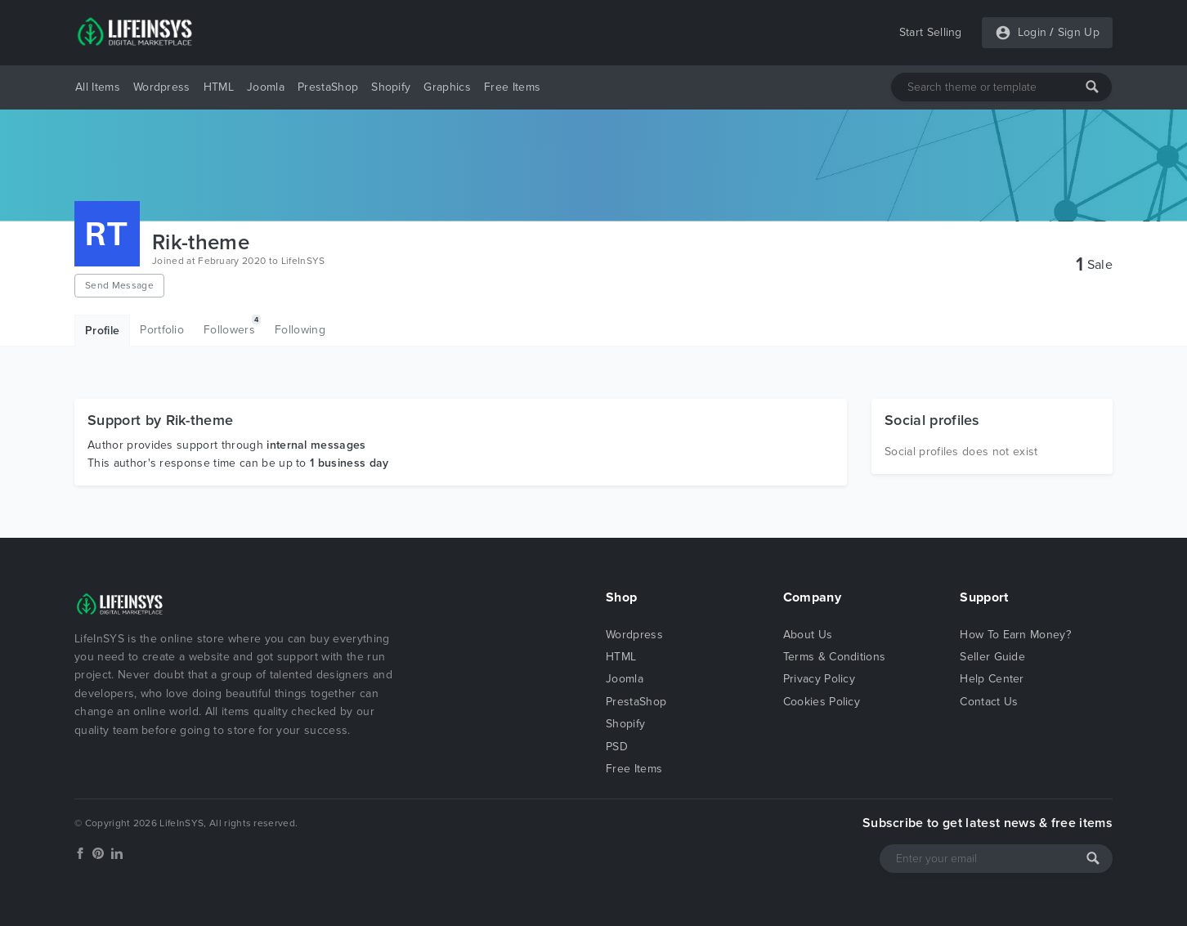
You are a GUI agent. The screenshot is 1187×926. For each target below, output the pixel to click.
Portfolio (162, 330)
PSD (617, 747)
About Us (808, 635)
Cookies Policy (821, 702)
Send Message (119, 285)
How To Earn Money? (1015, 635)
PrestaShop (328, 87)
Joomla (265, 87)
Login (1032, 32)
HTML (219, 87)
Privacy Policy (819, 679)
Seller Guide (992, 657)
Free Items (512, 87)
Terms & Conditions (834, 657)
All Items (97, 87)
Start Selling (930, 32)
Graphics (447, 87)
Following (300, 330)
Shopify (390, 87)
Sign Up (1079, 32)
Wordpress (161, 87)
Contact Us (989, 702)
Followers (232, 326)
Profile (102, 331)
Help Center (992, 679)
